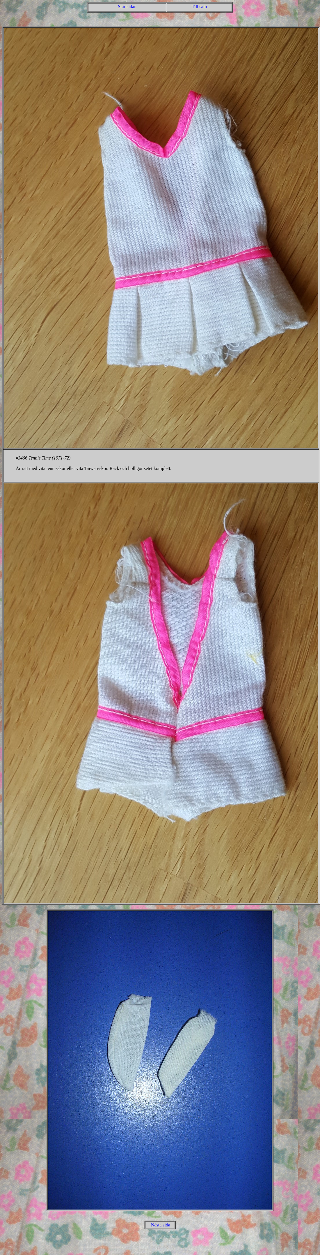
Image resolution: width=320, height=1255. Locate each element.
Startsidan (127, 6)
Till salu (199, 6)
